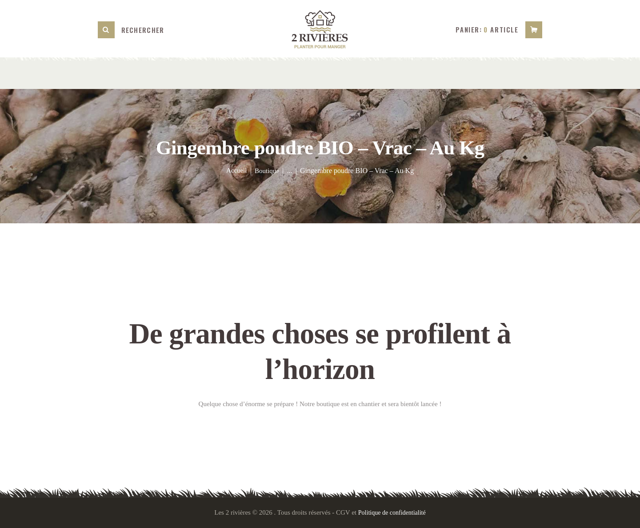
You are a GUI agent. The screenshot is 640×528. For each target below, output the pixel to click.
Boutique (268, 170)
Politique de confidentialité (392, 512)
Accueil (235, 170)
